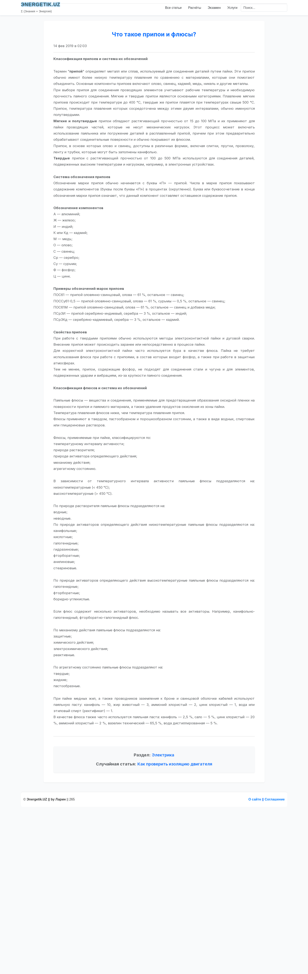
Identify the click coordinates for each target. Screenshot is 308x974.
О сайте (254, 799)
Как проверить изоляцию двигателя (174, 782)
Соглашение (275, 799)
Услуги (232, 7)
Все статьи (173, 7)
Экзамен (214, 7)
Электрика (163, 773)
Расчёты (194, 7)
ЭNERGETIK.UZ (40, 4)
